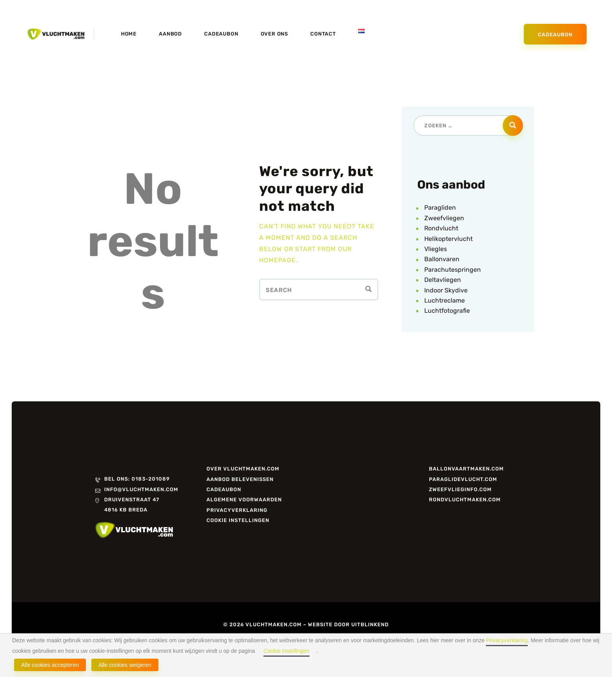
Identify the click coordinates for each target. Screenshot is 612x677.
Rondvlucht (441, 228)
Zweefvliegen (444, 218)
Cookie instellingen (286, 651)
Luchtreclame (444, 300)
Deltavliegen (442, 279)
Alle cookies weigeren (124, 665)
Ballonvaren (441, 259)
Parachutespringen (452, 269)
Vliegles (435, 249)
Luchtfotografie (447, 310)
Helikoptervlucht (448, 238)
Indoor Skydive (446, 290)
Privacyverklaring (507, 640)
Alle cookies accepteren (50, 665)
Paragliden (440, 207)
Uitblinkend (370, 624)
